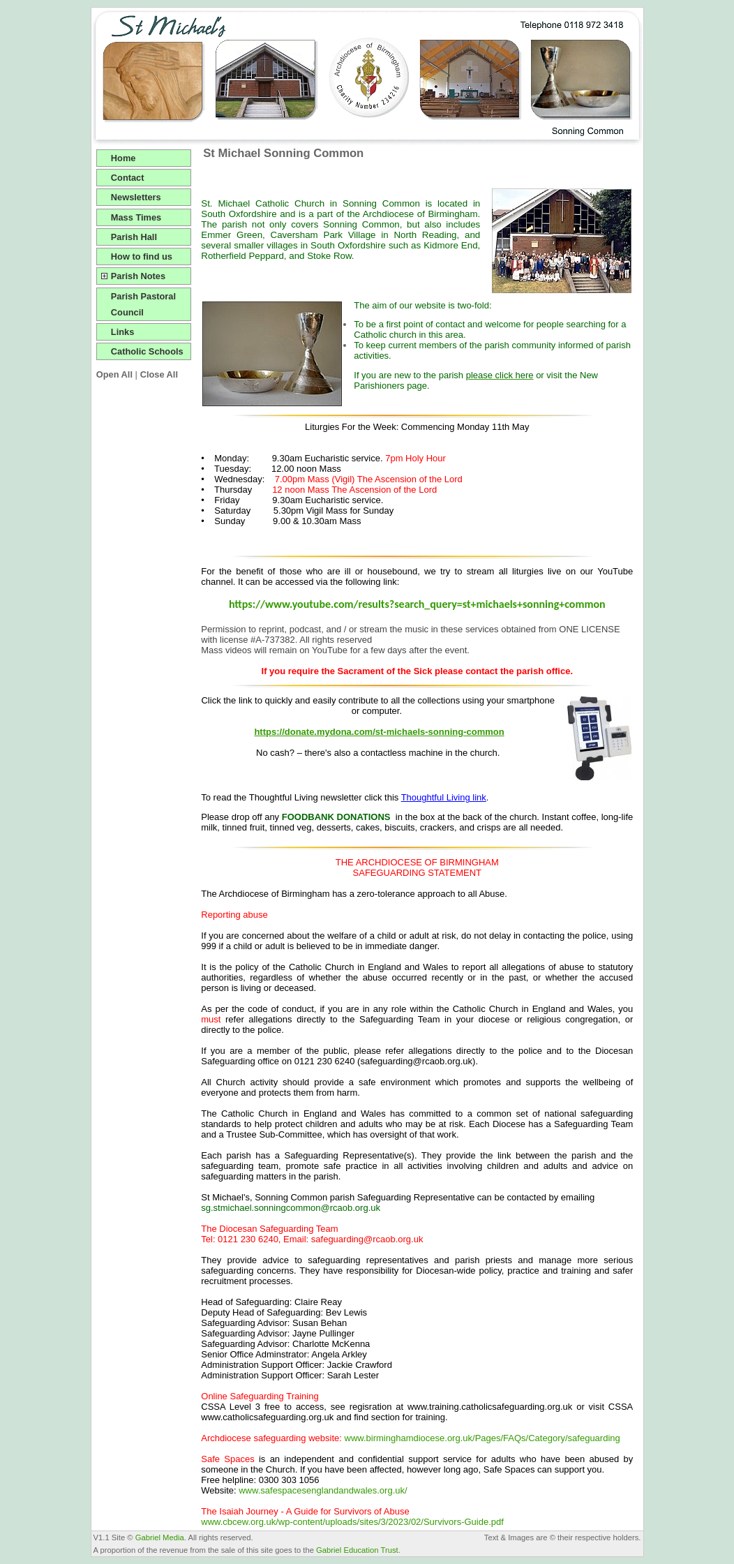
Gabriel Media (159, 1537)
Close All (159, 374)
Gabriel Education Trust (357, 1550)
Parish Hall (134, 237)
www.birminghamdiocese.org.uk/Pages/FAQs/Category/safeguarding (482, 1438)
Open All (114, 374)
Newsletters (136, 197)
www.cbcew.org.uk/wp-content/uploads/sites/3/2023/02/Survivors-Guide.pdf (352, 1522)
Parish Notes (138, 276)
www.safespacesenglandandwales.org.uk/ (323, 1490)
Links (122, 332)
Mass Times (136, 217)
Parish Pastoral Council (143, 304)
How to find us (141, 256)
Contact (127, 177)
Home (123, 158)
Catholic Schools (147, 351)
